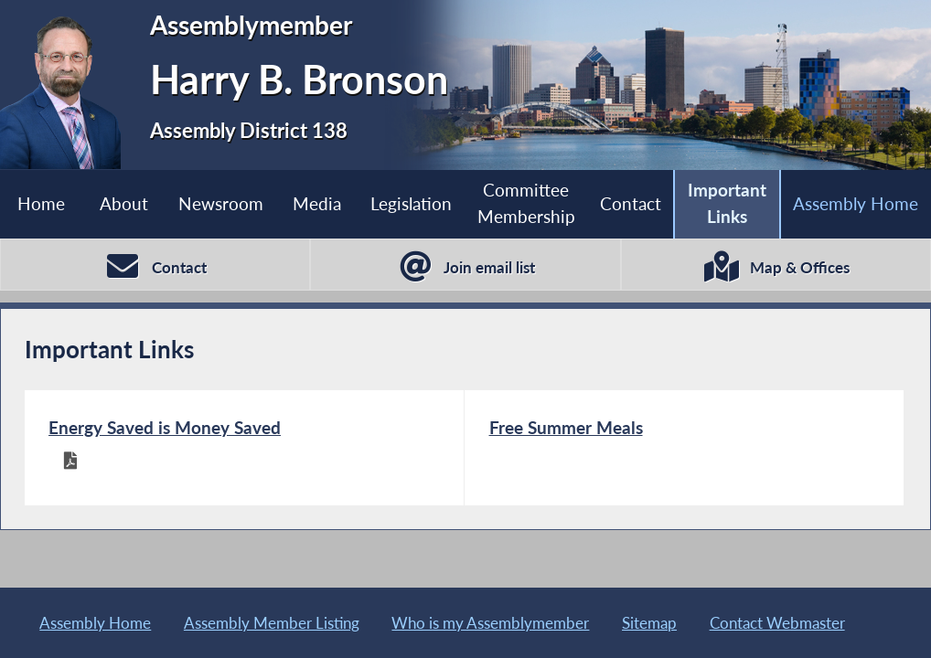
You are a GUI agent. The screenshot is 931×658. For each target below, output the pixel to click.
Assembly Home (855, 203)
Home (41, 203)
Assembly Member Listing (271, 622)
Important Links (727, 203)
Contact (630, 203)
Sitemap (649, 622)
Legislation (411, 203)
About (124, 203)
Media (317, 203)
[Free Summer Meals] (684, 447)
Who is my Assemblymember (490, 622)
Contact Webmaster (777, 622)
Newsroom (220, 203)
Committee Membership (526, 203)
